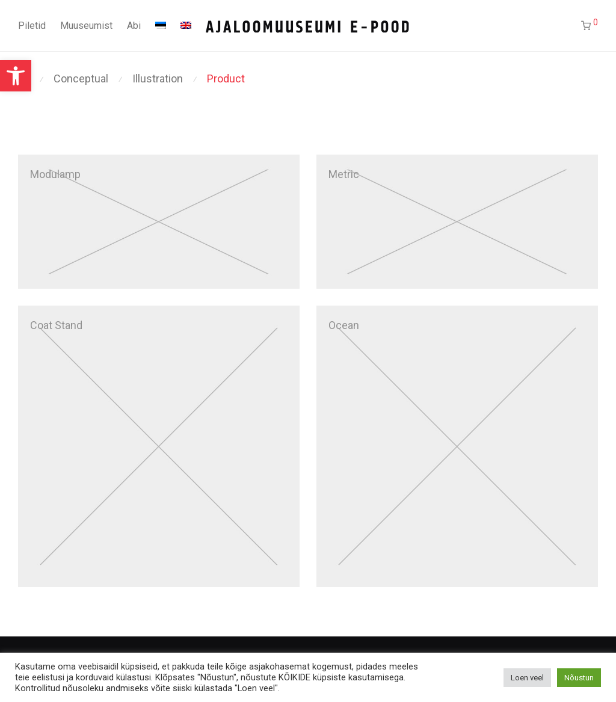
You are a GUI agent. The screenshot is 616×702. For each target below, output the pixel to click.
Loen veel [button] (527, 677)
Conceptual (81, 78)
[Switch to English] (186, 25)
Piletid (32, 25)
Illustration (157, 78)
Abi (134, 25)
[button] (15, 75)
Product (226, 78)
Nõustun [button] (579, 677)
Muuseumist (86, 25)
